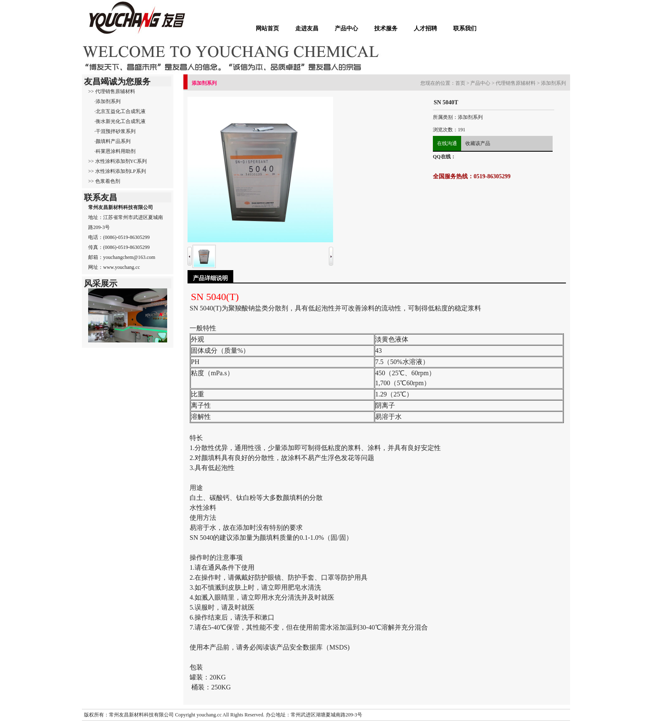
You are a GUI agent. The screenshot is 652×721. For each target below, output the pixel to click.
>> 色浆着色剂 (104, 181)
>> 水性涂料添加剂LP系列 (117, 171)
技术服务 (386, 28)
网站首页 (267, 28)
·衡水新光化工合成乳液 (120, 121)
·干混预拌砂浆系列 (115, 131)
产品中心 (346, 28)
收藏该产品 (477, 143)
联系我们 (465, 28)
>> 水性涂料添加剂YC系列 (117, 161)
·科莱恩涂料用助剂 (115, 151)
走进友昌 (307, 28)
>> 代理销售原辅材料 (111, 91)
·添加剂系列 (107, 101)
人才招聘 (425, 28)
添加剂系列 (553, 83)
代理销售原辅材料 (516, 83)
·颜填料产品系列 (112, 141)
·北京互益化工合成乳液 (120, 111)
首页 (460, 83)
